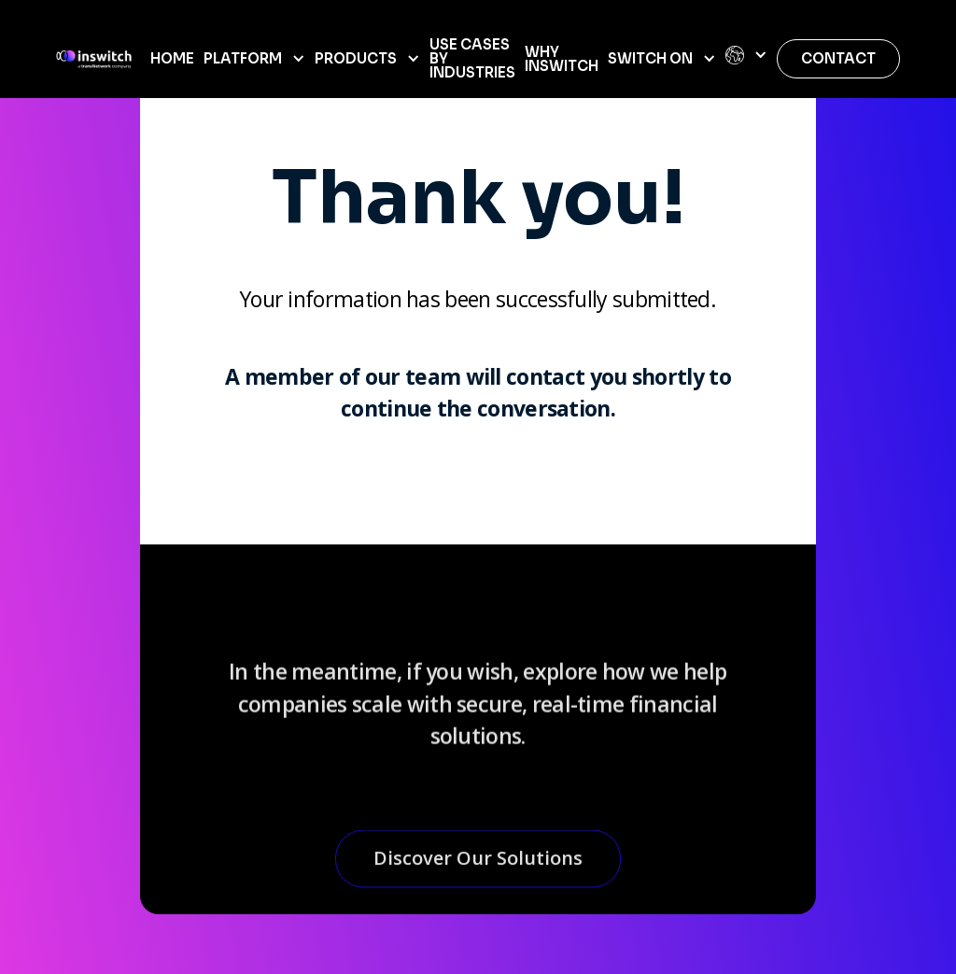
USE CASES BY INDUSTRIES (472, 58)
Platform (243, 58)
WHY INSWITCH (561, 59)
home (172, 58)
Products (356, 58)
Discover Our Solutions (478, 866)
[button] (254, 58)
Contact (838, 58)
